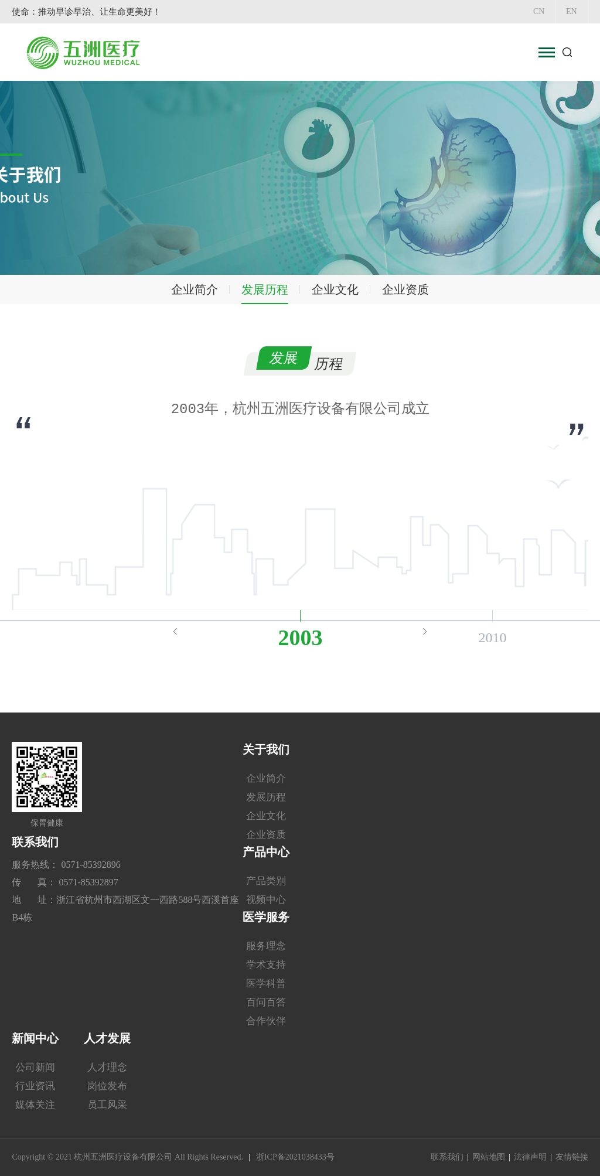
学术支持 (266, 964)
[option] (300, 409)
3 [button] (256, 585)
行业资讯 (35, 1086)
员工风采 (107, 1104)
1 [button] (221, 585)
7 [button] (326, 585)
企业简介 (194, 289)
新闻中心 (35, 1038)
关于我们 (266, 749)
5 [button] (291, 585)
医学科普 (266, 983)
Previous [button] (175, 631)
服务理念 (266, 946)
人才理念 (107, 1067)
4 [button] (274, 585)
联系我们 (447, 1157)
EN (569, 11)
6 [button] (309, 585)
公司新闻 (35, 1067)
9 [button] (361, 585)
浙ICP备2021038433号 (295, 1157)
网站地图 (488, 1157)
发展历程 (264, 289)
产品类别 (266, 881)
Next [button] (424, 631)
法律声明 (530, 1157)
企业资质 (405, 289)
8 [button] (344, 585)
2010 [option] (492, 637)
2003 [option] (300, 637)
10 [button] (379, 585)
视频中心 (266, 899)
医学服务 (266, 917)
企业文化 (335, 289)
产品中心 (266, 852)
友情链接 (571, 1157)
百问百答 (266, 1002)
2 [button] (238, 585)
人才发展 (107, 1038)
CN (534, 11)
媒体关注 (35, 1104)
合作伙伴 (266, 1021)
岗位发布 (107, 1086)
